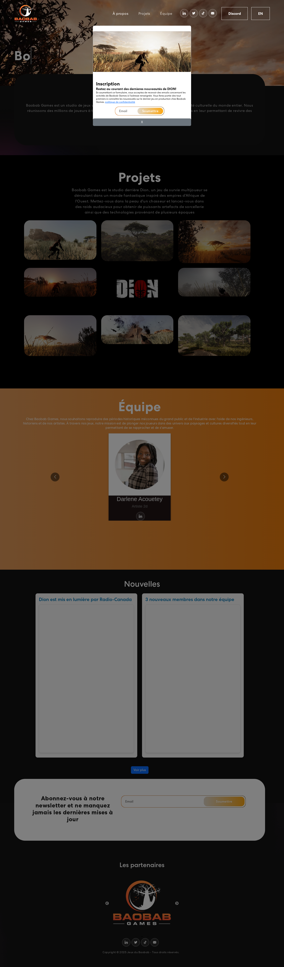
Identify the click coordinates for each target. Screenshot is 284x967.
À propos (120, 13)
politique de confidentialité (120, 102)
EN (260, 13)
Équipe (166, 13)
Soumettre (150, 111)
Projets (144, 13)
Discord (234, 13)
